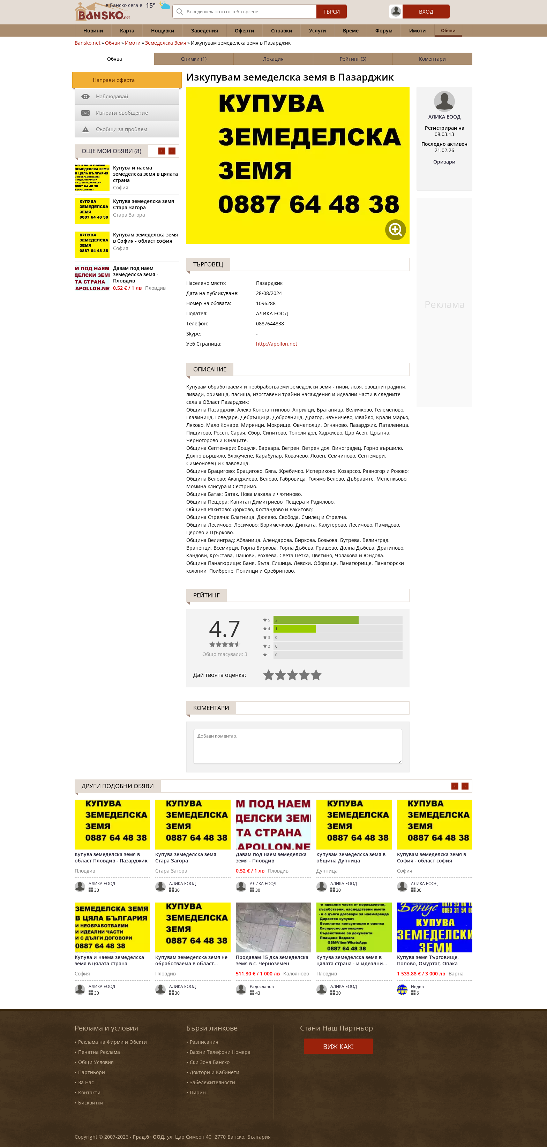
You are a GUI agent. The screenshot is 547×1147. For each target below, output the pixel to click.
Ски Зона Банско (210, 1062)
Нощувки (162, 30)
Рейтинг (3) (353, 58)
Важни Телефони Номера (220, 1052)
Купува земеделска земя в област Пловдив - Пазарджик (111, 857)
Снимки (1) (194, 58)
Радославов (262, 986)
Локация (273, 58)
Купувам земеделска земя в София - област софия (145, 238)
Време (351, 30)
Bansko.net (87, 43)
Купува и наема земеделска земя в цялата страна (145, 174)
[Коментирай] (298, 746)
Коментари (432, 58)
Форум (383, 30)
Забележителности (212, 1082)
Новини (93, 30)
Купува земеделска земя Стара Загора (143, 204)
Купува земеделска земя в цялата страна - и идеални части (349, 960)
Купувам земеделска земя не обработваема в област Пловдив (191, 960)
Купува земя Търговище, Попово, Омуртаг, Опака (428, 960)
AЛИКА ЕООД (444, 117)
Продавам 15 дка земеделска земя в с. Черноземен (272, 960)
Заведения (204, 30)
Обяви (112, 43)
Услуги (317, 30)
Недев (417, 986)
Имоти (417, 30)
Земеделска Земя (165, 43)
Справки (281, 30)
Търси (331, 11)
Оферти (244, 30)
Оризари (444, 162)
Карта (127, 30)
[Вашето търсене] (259, 11)
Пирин (198, 1092)
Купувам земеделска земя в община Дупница (350, 857)
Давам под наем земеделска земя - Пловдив (135, 274)
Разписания (204, 1042)
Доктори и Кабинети (214, 1072)
